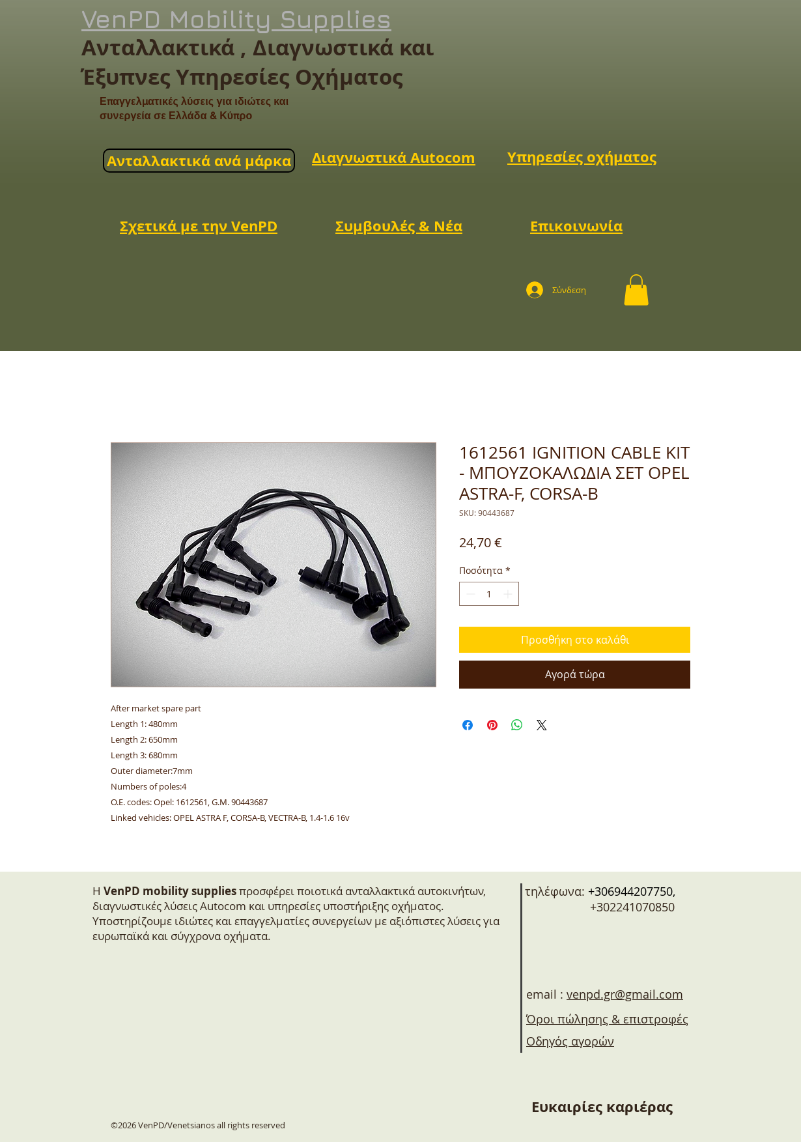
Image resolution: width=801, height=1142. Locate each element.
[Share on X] (542, 725)
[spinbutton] (489, 593)
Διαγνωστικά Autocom (393, 157)
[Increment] (509, 593)
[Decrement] (469, 593)
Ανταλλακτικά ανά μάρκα (199, 160)
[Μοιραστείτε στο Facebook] (467, 725)
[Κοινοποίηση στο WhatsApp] (517, 725)
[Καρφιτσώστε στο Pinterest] (492, 725)
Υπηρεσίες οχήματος (581, 157)
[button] (636, 290)
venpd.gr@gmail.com (625, 994)
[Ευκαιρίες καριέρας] (602, 1107)
